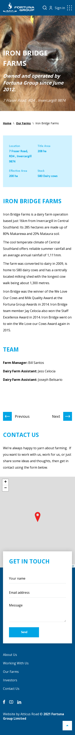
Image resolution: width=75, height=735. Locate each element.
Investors (10, 680)
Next (62, 416)
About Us (10, 654)
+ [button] (5, 482)
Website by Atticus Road (21, 714)
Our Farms (11, 671)
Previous (16, 416)
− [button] (5, 488)
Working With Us (16, 663)
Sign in (60, 8)
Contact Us (11, 688)
